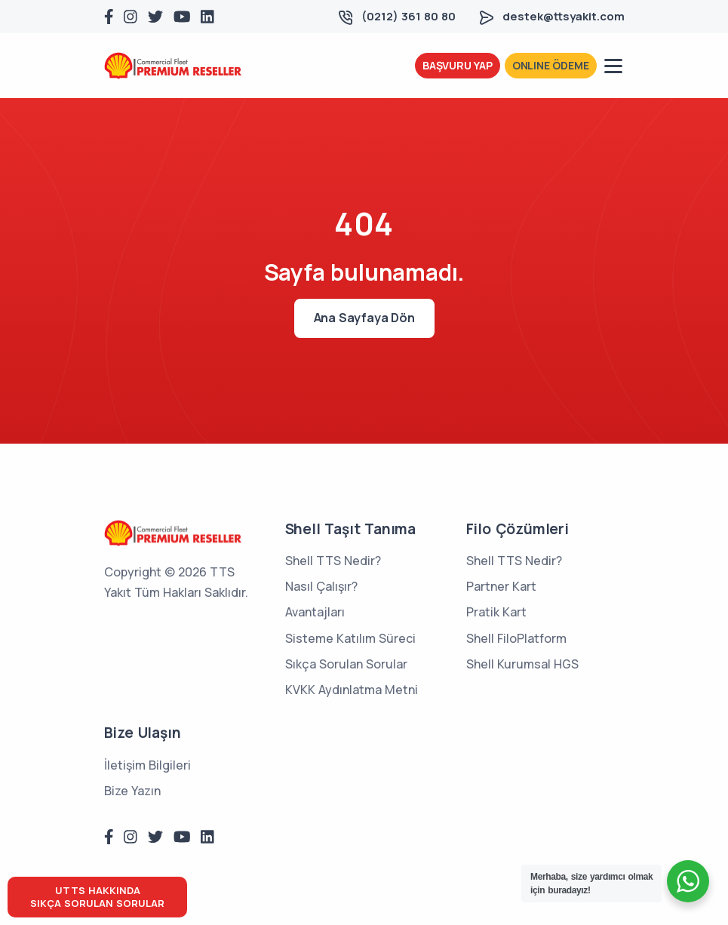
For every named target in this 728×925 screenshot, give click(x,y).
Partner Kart (501, 586)
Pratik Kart (496, 612)
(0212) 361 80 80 (408, 16)
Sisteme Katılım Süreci (350, 638)
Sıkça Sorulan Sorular (346, 664)
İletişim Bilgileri (147, 765)
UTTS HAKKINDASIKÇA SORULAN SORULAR (97, 897)
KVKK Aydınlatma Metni (351, 689)
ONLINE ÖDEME (550, 65)
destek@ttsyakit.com (563, 16)
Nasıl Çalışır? (321, 586)
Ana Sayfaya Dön (364, 317)
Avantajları (315, 612)
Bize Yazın (132, 790)
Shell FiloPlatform (516, 638)
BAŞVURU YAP (457, 65)
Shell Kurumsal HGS (522, 664)
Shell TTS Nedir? (333, 560)
